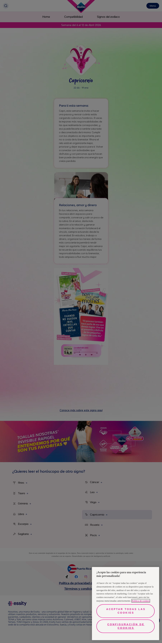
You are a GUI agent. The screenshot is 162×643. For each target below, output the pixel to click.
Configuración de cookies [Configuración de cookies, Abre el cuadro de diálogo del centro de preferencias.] (125, 626)
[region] (125, 603)
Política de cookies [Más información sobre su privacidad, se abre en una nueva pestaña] (141, 600)
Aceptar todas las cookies (126, 611)
